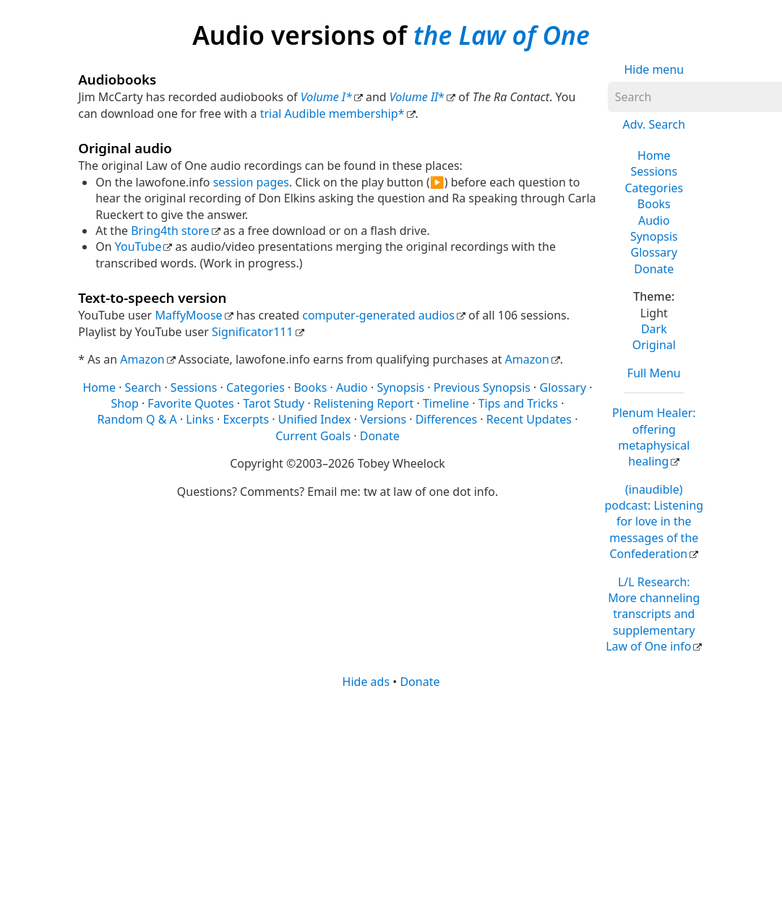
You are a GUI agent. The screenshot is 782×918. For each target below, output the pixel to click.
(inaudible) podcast (653, 521)
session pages (251, 182)
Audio (654, 220)
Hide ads (366, 682)
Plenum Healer (654, 437)
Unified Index (314, 419)
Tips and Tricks (518, 403)
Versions (383, 419)
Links (200, 419)
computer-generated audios (378, 315)
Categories (653, 188)
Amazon (142, 359)
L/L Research (653, 614)
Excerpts (246, 419)
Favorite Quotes (190, 403)
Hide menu (654, 69)
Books (654, 204)
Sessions (654, 171)
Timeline (446, 403)
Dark (654, 329)
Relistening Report (363, 403)
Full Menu (654, 373)
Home (654, 155)
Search (143, 387)
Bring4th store (170, 231)
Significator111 (252, 332)
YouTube (138, 246)
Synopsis (654, 236)
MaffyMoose (188, 315)
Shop (125, 403)
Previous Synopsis (482, 387)
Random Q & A (137, 419)
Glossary (654, 252)
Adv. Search (653, 124)
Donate (654, 269)
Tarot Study (273, 403)
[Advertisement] (388, 802)
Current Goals (313, 436)
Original (654, 345)
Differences (446, 419)
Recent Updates (529, 419)
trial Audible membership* (332, 113)
